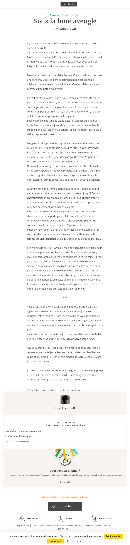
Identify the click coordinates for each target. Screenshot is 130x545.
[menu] (4, 4)
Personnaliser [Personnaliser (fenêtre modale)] (75, 541)
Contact (107, 525)
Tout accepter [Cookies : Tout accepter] (113, 536)
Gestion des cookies (71, 525)
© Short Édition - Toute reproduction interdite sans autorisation (54, 390)
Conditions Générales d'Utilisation (46, 525)
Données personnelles (92, 525)
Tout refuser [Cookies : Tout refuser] (55, 541)
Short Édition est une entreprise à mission (65, 496)
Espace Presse (23, 525)
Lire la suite (65, 482)
